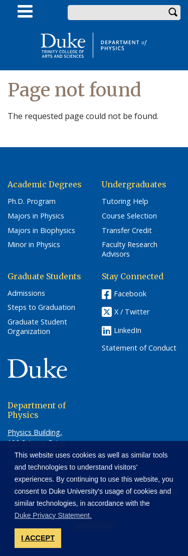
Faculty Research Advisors (129, 249)
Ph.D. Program (32, 201)
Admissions (26, 293)
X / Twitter (131, 311)
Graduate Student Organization (37, 326)
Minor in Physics (34, 244)
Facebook (130, 293)
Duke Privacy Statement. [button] (53, 515)
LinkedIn (127, 330)
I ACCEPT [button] (38, 538)
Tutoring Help (125, 201)
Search (172, 12)
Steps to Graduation (41, 307)
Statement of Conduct (139, 348)
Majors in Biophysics (41, 230)
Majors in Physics (36, 215)
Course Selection (129, 215)
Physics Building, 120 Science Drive (36, 437)
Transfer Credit (127, 230)
